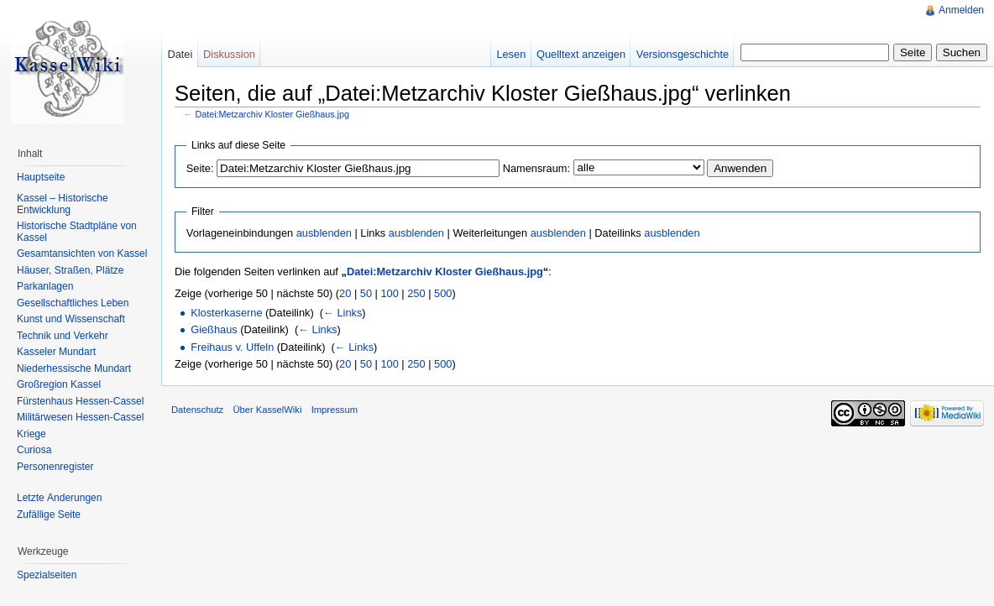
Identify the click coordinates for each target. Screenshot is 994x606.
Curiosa (34, 450)
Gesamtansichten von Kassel (82, 253)
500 (443, 293)
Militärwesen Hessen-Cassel (80, 417)
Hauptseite (41, 177)
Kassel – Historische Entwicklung (62, 204)
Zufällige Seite (49, 514)
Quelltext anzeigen (580, 54)
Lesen (511, 54)
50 (366, 293)
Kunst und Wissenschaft (71, 319)
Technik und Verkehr (62, 336)
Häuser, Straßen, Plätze (70, 270)
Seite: (200, 168)
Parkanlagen (45, 286)
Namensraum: (536, 168)
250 (416, 293)
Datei (179, 54)
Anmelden (961, 10)
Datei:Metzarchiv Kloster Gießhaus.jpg (272, 114)
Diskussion (229, 54)
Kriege (31, 434)
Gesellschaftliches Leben (72, 303)
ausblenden (324, 233)
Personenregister (55, 467)
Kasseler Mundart (56, 352)
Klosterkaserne (226, 312)
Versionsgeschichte (682, 54)
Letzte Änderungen (59, 498)
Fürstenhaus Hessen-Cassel (80, 401)
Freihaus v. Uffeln (232, 347)
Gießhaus (214, 329)
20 (345, 293)
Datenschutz (197, 410)
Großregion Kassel (59, 384)
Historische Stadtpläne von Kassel (77, 231)
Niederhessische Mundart (74, 368)
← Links (342, 312)
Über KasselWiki (267, 410)
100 (389, 293)
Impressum (334, 410)
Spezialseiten (46, 575)
